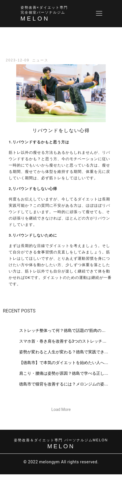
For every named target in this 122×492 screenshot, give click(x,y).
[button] (61, 409)
